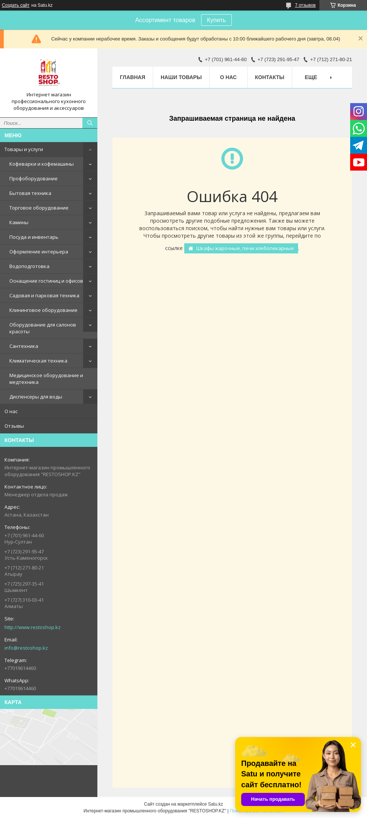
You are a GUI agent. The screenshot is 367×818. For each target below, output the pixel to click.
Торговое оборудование (39, 207)
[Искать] (89, 123)
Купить (216, 20)
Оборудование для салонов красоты (42, 328)
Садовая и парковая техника (44, 295)
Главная (132, 77)
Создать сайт (16, 5)
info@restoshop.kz (26, 647)
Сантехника (23, 346)
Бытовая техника (30, 193)
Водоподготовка (29, 266)
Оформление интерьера (38, 251)
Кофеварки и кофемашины (41, 163)
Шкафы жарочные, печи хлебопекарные (245, 248)
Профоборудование (33, 178)
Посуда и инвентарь (33, 237)
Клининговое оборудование (43, 310)
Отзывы (14, 425)
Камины (18, 222)
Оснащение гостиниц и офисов (46, 280)
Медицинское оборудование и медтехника (46, 378)
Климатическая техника (38, 360)
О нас (11, 411)
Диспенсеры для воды (35, 396)
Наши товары (181, 77)
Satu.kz (215, 804)
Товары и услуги (23, 149)
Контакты (269, 77)
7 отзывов (305, 5)
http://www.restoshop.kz (32, 627)
